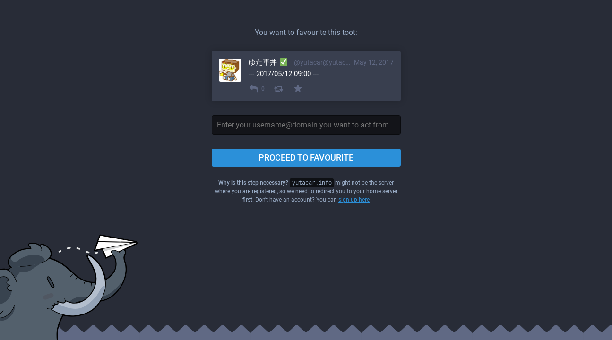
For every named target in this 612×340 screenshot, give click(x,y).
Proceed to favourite (306, 157)
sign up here (354, 199)
